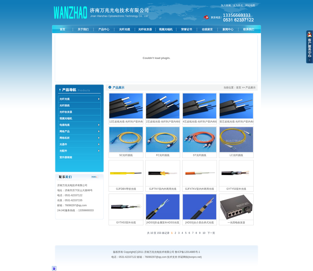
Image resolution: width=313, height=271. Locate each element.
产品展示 (251, 87)
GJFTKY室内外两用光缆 (162, 188)
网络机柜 (80, 137)
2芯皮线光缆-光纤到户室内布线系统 (162, 121)
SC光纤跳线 (126, 155)
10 (203, 233)
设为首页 (238, 5)
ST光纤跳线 (199, 155)
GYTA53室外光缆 (126, 222)
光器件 (80, 144)
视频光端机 (166, 29)
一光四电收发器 (236, 222)
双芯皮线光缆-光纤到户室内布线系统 (236, 121)
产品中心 (103, 29)
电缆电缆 (80, 124)
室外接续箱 (66, 157)
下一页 (211, 233)
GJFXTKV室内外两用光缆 (199, 188)
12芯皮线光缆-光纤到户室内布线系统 (126, 121)
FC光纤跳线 (162, 155)
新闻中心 (228, 29)
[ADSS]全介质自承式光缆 (199, 222)
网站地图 (250, 5)
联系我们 (248, 29)
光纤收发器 (145, 29)
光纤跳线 (65, 105)
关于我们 (83, 29)
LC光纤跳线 (236, 155)
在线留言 (207, 29)
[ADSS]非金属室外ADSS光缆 (162, 222)
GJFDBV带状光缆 (126, 188)
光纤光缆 (124, 29)
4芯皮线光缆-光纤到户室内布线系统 (199, 121)
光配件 (80, 150)
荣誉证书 (186, 29)
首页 (62, 29)
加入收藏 (226, 5)
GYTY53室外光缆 (236, 188)
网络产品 (80, 131)
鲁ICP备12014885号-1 (187, 252)
